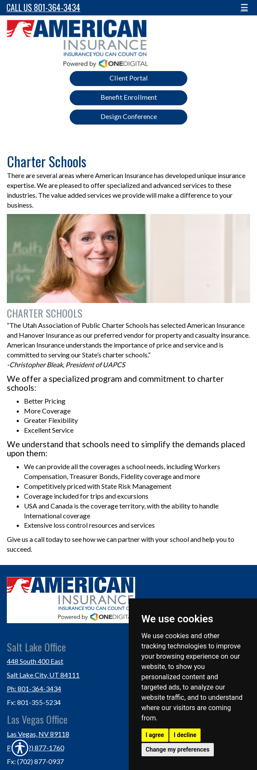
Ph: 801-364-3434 (34, 688)
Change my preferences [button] (178, 749)
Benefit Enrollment (128, 97)
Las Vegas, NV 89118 (38, 734)
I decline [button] (185, 734)
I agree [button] (155, 734)
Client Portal (128, 78)
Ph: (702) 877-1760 (35, 747)
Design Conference (128, 116)
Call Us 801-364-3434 (43, 7)
